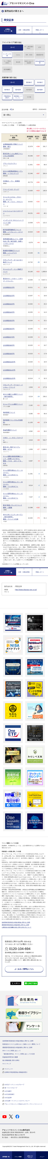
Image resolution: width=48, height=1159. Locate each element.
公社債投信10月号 (9, 362)
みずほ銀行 (8, 1091)
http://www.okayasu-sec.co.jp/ (26, 590)
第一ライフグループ (11, 1088)
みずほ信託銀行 (9, 1094)
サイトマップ (6, 1064)
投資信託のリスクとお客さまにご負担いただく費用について (21, 1044)
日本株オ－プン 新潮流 (11, 181)
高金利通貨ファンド (10, 430)
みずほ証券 (8, 1097)
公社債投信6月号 (8, 329)
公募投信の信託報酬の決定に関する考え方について (16, 927)
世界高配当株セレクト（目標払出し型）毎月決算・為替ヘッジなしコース (13, 241)
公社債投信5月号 (8, 320)
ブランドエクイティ (10, 163)
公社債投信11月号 (9, 370)
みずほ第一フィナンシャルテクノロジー (17, 1101)
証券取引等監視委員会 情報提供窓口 (16, 1072)
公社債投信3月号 (8, 304)
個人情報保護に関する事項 (10, 1060)
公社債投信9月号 (8, 354)
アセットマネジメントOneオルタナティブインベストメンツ (23, 1104)
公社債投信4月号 (8, 312)
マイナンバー (9, 1069)
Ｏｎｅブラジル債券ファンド (13, 404)
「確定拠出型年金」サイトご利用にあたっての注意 (18, 1054)
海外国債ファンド (9, 412)
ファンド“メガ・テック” (11, 189)
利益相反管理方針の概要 (10, 1057)
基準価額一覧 (5, 1156)
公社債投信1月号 (8, 287)
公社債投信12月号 (9, 378)
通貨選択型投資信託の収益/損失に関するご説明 (15, 925)
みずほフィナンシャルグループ (14, 1084)
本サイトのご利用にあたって (11, 1050)
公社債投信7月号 (8, 337)
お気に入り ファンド (30, 1156)
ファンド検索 (17, 1156)
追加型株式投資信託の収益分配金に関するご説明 (16, 922)
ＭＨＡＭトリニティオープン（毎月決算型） (13, 517)
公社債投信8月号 (8, 345)
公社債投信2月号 (8, 296)
